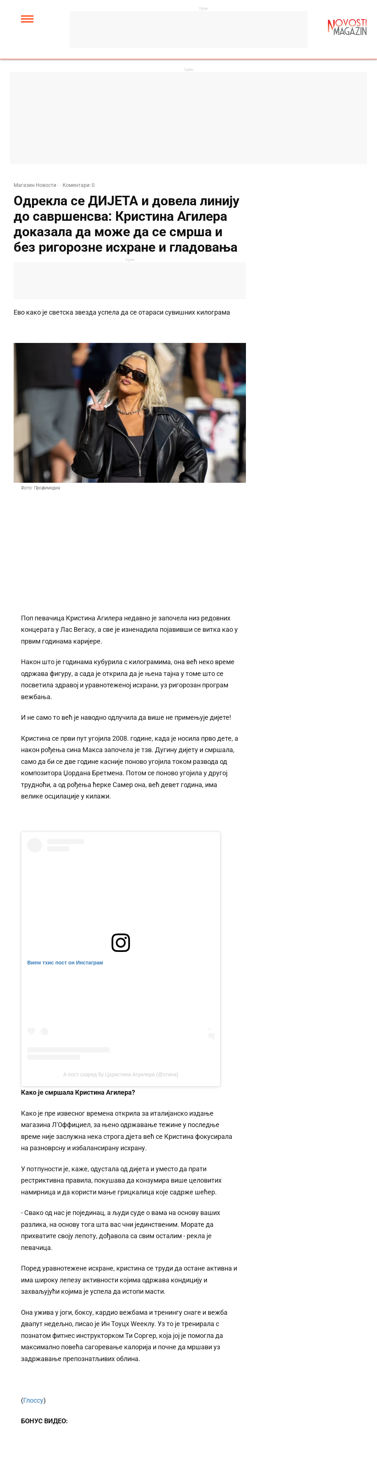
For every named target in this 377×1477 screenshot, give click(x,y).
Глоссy (33, 1400)
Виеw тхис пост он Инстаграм (65, 963)
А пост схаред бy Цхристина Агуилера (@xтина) (120, 1074)
